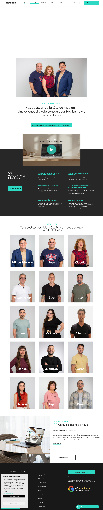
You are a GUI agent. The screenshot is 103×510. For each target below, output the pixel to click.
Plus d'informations (8, 493)
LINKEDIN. (88, 480)
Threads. (85, 481)
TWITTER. (70, 481)
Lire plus (57, 443)
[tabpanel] (77, 440)
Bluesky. (92, 481)
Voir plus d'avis (64, 457)
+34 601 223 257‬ (17, 471)
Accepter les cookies (14, 496)
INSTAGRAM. (79, 480)
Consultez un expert (15, 188)
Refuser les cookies (14, 503)
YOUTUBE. (78, 481)
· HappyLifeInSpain (64, 430)
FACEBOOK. (71, 480)
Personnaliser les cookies (14, 499)
